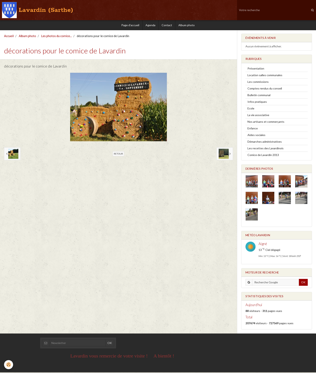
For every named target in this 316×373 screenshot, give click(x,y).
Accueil (9, 36)
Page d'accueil (130, 25)
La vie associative (258, 115)
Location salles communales (264, 75)
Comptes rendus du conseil (264, 89)
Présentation (255, 69)
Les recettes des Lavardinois (265, 149)
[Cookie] (8, 364)
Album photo (186, 25)
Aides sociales (256, 135)
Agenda (150, 25)
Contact (167, 25)
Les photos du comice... (56, 36)
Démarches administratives (264, 142)
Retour (118, 154)
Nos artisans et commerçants (265, 122)
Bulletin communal (258, 95)
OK (303, 283)
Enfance (252, 129)
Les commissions (258, 82)
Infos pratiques (257, 102)
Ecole (250, 109)
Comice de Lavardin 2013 (263, 155)
